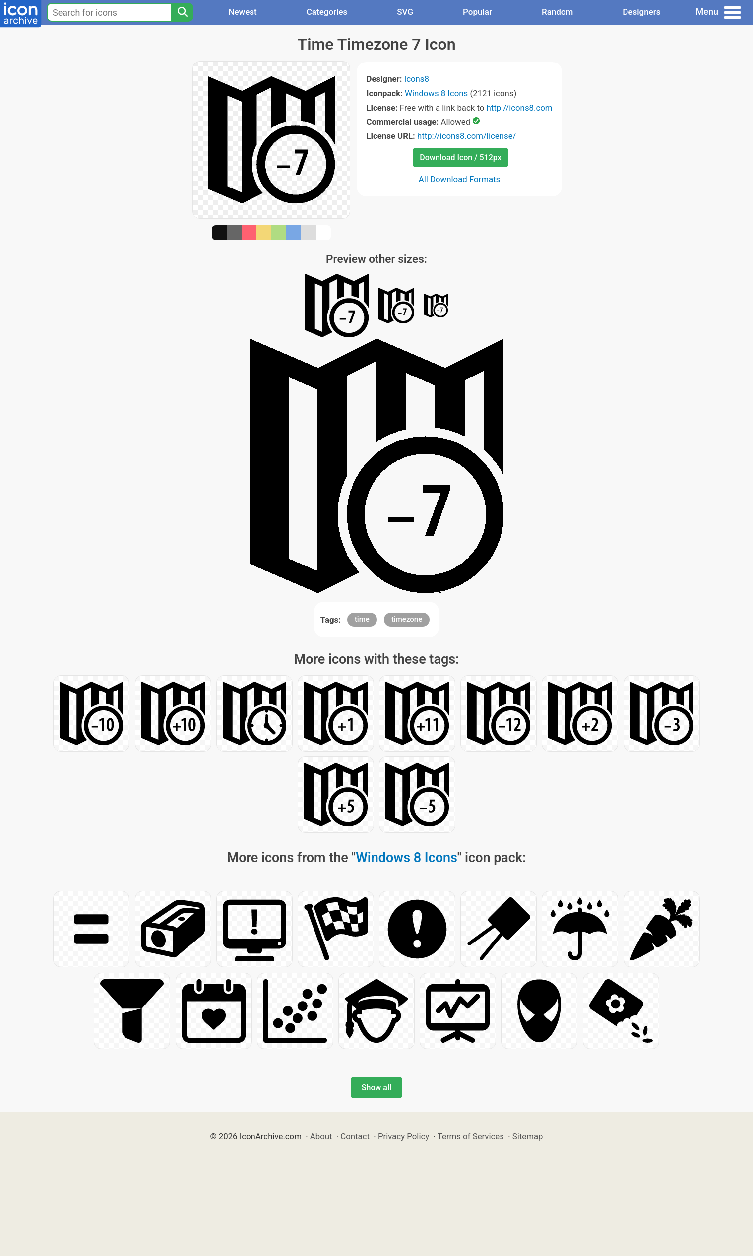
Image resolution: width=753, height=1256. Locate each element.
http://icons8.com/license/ (466, 136)
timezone (406, 619)
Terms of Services (471, 1136)
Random (557, 12)
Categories (327, 12)
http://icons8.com (519, 108)
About (321, 1136)
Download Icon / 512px (460, 157)
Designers (641, 12)
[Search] (182, 12)
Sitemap (527, 1136)
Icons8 (416, 79)
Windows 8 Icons (436, 93)
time (362, 619)
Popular (477, 12)
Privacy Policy (403, 1136)
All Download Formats (460, 179)
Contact (355, 1136)
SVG (405, 12)
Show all (376, 1087)
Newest (242, 12)
